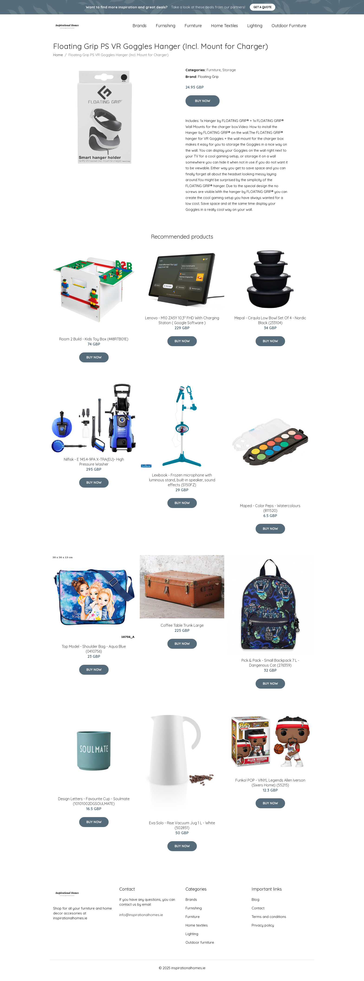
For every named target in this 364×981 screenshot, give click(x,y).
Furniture (193, 28)
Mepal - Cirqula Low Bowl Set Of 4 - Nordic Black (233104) (270, 325)
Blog (255, 904)
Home (58, 60)
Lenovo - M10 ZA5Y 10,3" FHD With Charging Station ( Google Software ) (182, 325)
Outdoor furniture (289, 28)
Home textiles (224, 28)
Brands (139, 28)
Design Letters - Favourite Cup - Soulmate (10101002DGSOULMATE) (94, 806)
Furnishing (165, 28)
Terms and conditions (269, 922)
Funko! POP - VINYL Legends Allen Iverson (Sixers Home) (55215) (270, 787)
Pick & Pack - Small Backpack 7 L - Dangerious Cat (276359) (270, 668)
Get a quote (263, 7)
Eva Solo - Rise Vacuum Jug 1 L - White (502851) (182, 830)
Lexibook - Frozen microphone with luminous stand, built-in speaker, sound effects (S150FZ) (182, 485)
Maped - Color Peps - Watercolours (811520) (270, 513)
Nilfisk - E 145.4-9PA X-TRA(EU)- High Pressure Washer (94, 467)
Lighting (254, 28)
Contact (258, 913)
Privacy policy (263, 930)
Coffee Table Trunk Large (182, 630)
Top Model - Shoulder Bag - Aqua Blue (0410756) (94, 654)
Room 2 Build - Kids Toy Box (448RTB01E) (93, 344)
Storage (229, 75)
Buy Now (202, 106)
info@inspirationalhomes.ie (141, 920)
